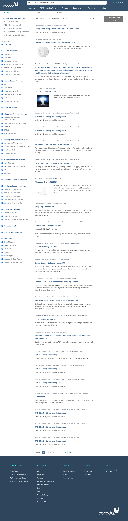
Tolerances (7, 173)
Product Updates (9, 256)
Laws (5, 84)
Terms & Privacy (68, 478)
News (39, 488)
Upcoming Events (10, 226)
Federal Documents (11, 51)
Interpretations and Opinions (14, 160)
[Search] (104, 3)
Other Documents (10, 133)
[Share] (91, 18)
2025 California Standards (13, 28)
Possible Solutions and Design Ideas (17, 147)
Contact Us (88, 471)
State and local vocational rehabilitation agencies (56, 300)
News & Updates (9, 242)
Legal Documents (10, 108)
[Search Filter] (32, 3)
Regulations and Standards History (16, 220)
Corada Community (10, 245)
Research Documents (11, 216)
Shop (104, 8)
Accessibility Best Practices (13, 259)
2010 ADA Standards (11, 22)
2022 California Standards (13, 25)
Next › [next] (71, 452)
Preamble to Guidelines (12, 71)
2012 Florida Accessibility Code (15, 35)
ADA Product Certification (48, 8)
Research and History (12, 209)
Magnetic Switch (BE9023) (46, 182)
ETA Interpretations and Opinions (15, 166)
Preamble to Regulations (12, 68)
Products (65, 8)
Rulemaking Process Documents (16, 114)
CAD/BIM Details (10, 153)
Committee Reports (10, 213)
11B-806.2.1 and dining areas (50, 116)
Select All (7, 44)
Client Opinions (9, 163)
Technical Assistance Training (14, 64)
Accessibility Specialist (45, 481)
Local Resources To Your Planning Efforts (56, 282)
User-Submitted (9, 150)
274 (65, 452)
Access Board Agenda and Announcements (13, 118)
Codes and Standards (11, 91)
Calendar (40, 478)
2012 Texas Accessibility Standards (16, 32)
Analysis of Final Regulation (13, 203)
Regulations (8, 54)
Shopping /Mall (44, 207)
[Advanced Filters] (125, 18)
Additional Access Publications (15, 180)
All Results (5, 13)
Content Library (42, 495)
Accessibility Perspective (13, 262)
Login (115, 2)
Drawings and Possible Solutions (16, 140)
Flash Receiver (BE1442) (45, 92)
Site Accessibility (69, 471)
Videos (37, 13)
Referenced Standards (11, 101)
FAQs (5, 170)
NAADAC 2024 (42, 502)
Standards (7, 58)
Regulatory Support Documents (15, 186)
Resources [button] (92, 8)
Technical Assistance (11, 61)
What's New (8, 239)
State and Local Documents (14, 81)
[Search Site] (69, 3)
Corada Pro (31, 8)
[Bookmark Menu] (93, 18)
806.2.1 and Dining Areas (48, 355)
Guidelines (7, 98)
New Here (87, 475)
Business (7, 252)
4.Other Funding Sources (46, 246)
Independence (41, 397)
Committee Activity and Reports (15, 123)
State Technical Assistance (13, 94)
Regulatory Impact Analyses (13, 200)
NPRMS (6, 130)
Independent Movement (48, 225)
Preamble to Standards (12, 74)
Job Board (7, 249)
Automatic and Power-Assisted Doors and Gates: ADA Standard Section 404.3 (62, 337)
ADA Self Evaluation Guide (19, 481)
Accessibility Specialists (13, 232)
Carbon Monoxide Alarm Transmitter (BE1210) (55, 42)
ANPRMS (7, 127)
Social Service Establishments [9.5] (50, 263)
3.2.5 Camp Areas (45, 319)
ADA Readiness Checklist (19, 478)
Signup (122, 2)
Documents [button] (77, 8)
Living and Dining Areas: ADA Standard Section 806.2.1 (59, 29)
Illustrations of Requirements (14, 143)
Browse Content (42, 485)
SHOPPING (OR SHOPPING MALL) (53, 144)
